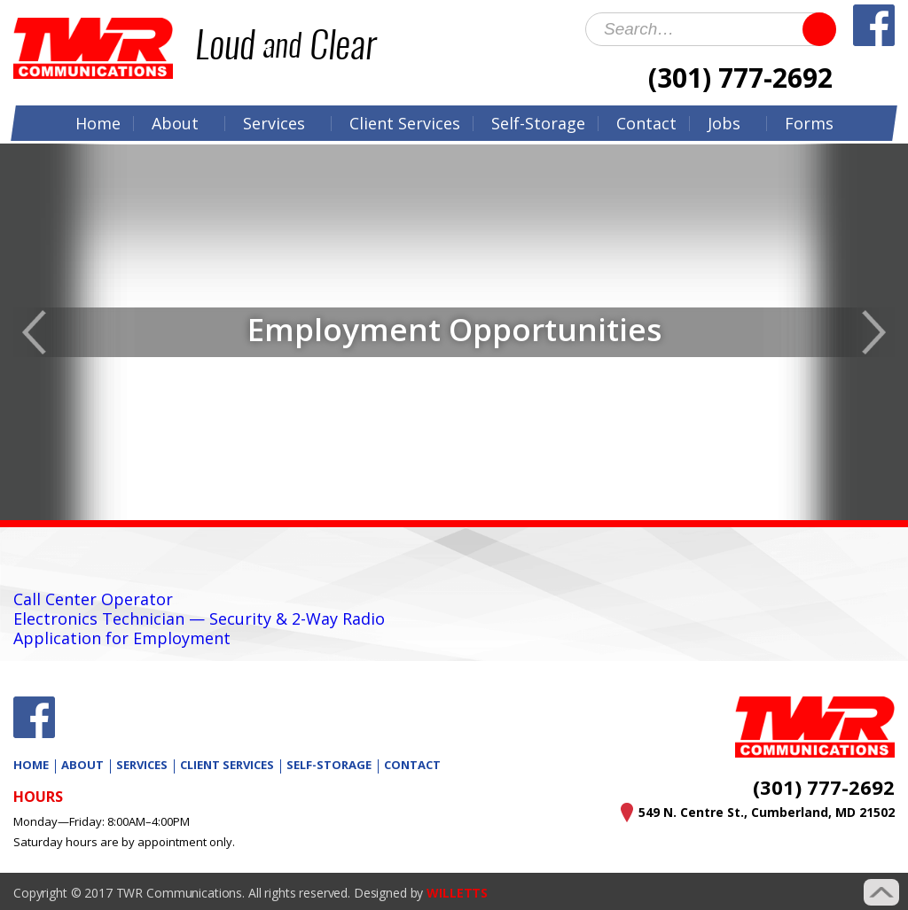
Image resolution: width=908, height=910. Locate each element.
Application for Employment (122, 638)
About (175, 123)
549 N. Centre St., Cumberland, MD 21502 (766, 812)
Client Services (227, 765)
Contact (646, 123)
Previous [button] (34, 332)
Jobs (724, 123)
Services (274, 123)
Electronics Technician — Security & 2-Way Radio (199, 618)
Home (98, 123)
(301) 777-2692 (740, 78)
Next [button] (874, 332)
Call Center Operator (93, 599)
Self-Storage (538, 123)
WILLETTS (457, 892)
